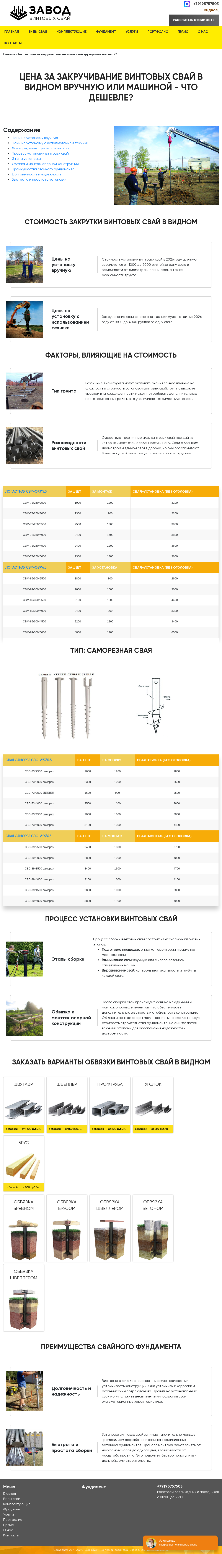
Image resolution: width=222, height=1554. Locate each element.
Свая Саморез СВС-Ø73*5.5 (28, 760)
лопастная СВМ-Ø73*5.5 (26, 491)
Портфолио (157, 32)
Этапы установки (26, 159)
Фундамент (106, 32)
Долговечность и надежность (36, 174)
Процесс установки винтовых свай (40, 153)
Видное (211, 10)
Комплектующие (72, 32)
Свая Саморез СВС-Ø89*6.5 (28, 836)
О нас (203, 32)
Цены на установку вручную (35, 138)
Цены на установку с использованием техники (50, 143)
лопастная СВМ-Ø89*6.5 (25, 567)
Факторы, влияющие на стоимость (40, 148)
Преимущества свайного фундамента (43, 169)
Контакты (13, 43)
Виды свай (37, 32)
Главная (11, 32)
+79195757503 (206, 3)
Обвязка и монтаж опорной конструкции (45, 164)
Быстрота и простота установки (39, 179)
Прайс (183, 32)
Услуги (132, 32)
